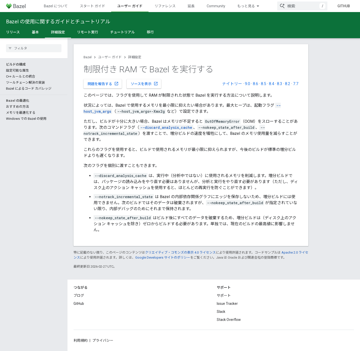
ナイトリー (232, 83)
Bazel (88, 57)
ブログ (79, 296)
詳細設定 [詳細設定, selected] (58, 32)
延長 (191, 6)
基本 (35, 32)
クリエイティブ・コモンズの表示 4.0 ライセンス (180, 252)
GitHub (343, 6)
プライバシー (102, 340)
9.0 (247, 83)
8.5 (263, 83)
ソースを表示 (144, 83)
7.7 (295, 83)
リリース (13, 32)
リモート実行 (87, 32)
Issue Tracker (227, 304)
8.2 (287, 83)
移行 (150, 32)
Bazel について (56, 6)
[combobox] (302, 6)
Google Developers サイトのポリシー (162, 257)
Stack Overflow (229, 320)
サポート (224, 296)
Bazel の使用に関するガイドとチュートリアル (58, 22)
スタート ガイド (92, 6)
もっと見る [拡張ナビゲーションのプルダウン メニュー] (246, 6)
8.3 (279, 83)
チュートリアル (122, 32)
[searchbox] (33, 48)
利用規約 (81, 340)
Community (216, 6)
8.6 (255, 83)
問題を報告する (103, 83)
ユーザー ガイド (110, 57)
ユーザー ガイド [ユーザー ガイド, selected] (129, 6)
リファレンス (165, 6)
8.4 (271, 83)
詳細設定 (134, 57)
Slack (221, 312)
